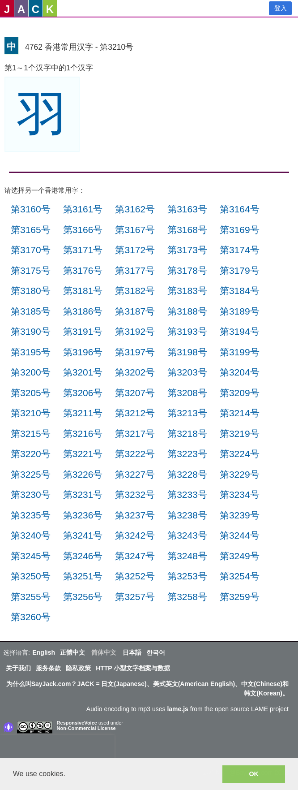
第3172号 (135, 250)
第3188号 (187, 311)
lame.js (177, 708)
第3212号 (135, 413)
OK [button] (254, 773)
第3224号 (240, 454)
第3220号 (31, 454)
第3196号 (83, 352)
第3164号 (240, 209)
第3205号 (31, 393)
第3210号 (31, 413)
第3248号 (187, 556)
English (43, 652)
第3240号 (31, 535)
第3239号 (240, 515)
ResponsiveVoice (77, 722)
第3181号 (83, 290)
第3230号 (31, 494)
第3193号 (187, 331)
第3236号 (83, 515)
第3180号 (31, 290)
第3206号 (83, 393)
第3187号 (135, 311)
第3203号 (187, 372)
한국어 (155, 652)
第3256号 (83, 596)
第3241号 (83, 535)
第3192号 (135, 331)
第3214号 (240, 413)
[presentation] (57, 748)
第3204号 (240, 372)
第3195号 (31, 352)
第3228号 (187, 474)
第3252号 (135, 576)
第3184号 (240, 290)
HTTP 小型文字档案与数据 (133, 668)
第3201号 (83, 372)
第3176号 (83, 270)
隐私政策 (78, 668)
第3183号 (187, 290)
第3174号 (240, 250)
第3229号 (240, 474)
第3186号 (83, 311)
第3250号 (31, 576)
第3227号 (135, 474)
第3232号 (135, 494)
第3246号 (83, 556)
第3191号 (83, 331)
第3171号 (83, 250)
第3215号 (31, 433)
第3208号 (187, 393)
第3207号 (135, 393)
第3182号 (135, 290)
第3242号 (135, 535)
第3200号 (31, 372)
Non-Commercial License (86, 728)
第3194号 (240, 331)
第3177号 (135, 270)
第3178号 (187, 270)
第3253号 (187, 576)
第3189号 (240, 311)
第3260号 (31, 617)
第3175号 (31, 270)
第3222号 (135, 454)
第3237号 (135, 515)
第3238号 (187, 515)
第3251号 (83, 576)
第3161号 (83, 209)
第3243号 (187, 535)
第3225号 (31, 474)
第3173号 (187, 250)
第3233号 (187, 494)
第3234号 (240, 494)
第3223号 (187, 454)
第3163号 (187, 209)
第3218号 (187, 433)
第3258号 (187, 596)
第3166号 (83, 229)
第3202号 (135, 372)
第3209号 (240, 393)
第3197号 (135, 352)
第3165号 (31, 229)
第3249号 (240, 556)
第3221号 (83, 454)
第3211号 (83, 413)
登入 (280, 8)
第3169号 (240, 229)
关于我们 (18, 668)
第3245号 (31, 556)
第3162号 (135, 209)
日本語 (132, 652)
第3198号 (187, 352)
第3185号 (31, 311)
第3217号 (135, 433)
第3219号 (240, 433)
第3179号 (240, 270)
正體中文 (72, 652)
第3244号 (240, 535)
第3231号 (83, 494)
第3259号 (240, 596)
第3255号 (31, 596)
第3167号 (135, 229)
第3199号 (240, 352)
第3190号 (31, 331)
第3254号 (240, 576)
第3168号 (187, 229)
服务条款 (48, 668)
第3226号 (83, 474)
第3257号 (135, 596)
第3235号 (31, 515)
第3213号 (187, 413)
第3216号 (83, 433)
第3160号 (31, 209)
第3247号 (135, 556)
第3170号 (31, 250)
